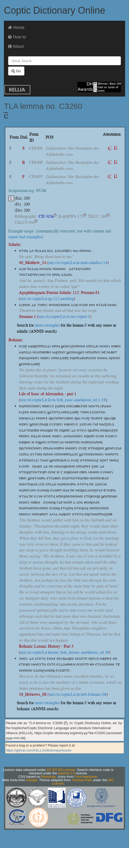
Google (31, 780)
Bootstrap (48, 777)
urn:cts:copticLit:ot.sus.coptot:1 (64, 316)
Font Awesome (86, 777)
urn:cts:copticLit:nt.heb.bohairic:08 (77, 694)
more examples (47, 325)
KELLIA (17, 89)
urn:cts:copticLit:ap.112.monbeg (47, 298)
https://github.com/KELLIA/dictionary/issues (38, 750)
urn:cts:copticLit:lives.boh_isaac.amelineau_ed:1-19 (63, 400)
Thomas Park (82, 780)
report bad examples (25, 237)
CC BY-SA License (61, 770)
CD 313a (46, 216)
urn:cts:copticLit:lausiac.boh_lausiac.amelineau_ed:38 (64, 652)
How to (17, 37)
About (16, 46)
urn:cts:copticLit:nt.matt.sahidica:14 (78, 262)
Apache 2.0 (66, 773)
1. (11, 198)
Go (16, 71)
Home (16, 27)
